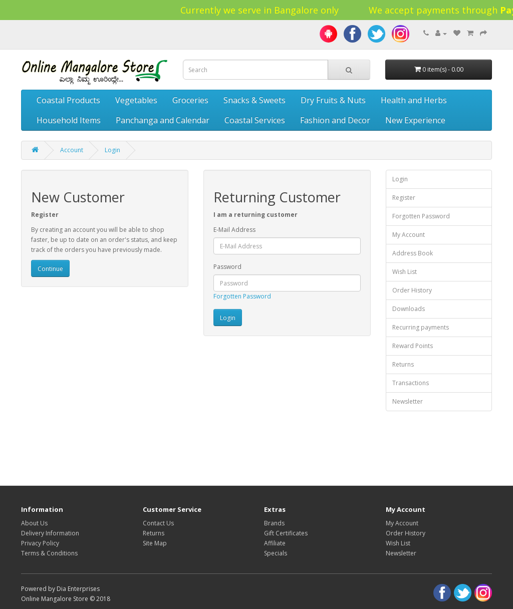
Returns (403, 364)
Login (112, 150)
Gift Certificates (286, 533)
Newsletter (407, 401)
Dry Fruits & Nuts (333, 100)
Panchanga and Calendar (162, 120)
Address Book (412, 253)
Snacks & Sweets (254, 100)
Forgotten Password (242, 296)
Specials (275, 553)
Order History (412, 290)
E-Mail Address (234, 229)
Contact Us (158, 523)
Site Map (155, 543)
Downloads (408, 308)
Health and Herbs (414, 100)
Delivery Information (50, 533)
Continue (50, 268)
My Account (408, 234)
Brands (274, 523)
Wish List (404, 271)
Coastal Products (68, 100)
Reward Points (412, 346)
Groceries (190, 100)
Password (227, 266)
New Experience (415, 120)
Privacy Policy (40, 543)
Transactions (410, 383)
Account (71, 150)
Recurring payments (420, 327)
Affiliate (275, 543)
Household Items (69, 120)
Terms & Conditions (49, 553)
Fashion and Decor (335, 120)
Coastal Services (254, 120)
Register (403, 197)
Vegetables (136, 100)
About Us (34, 523)
